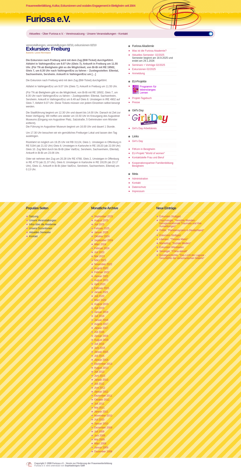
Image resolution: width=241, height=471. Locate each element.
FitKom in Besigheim (143, 149)
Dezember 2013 (103, 363)
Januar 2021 (101, 292)
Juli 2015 (99, 343)
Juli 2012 (99, 383)
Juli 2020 (99, 296)
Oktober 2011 (102, 399)
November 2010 (103, 415)
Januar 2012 (101, 391)
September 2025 (103, 216)
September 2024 (103, 240)
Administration (140, 178)
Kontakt (136, 182)
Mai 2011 (99, 407)
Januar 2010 (101, 423)
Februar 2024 (101, 248)
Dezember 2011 (103, 395)
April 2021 (100, 284)
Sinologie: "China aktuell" (173, 251)
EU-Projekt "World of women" (148, 153)
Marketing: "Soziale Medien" (175, 243)
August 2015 (101, 339)
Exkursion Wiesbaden (171, 247)
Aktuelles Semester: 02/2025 (148, 54)
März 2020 (100, 300)
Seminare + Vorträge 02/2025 (148, 65)
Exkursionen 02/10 (85, 45)
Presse (136, 102)
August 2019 (101, 304)
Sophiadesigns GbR (75, 465)
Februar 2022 (101, 272)
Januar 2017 (101, 328)
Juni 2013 (99, 375)
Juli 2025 (99, 224)
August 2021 (101, 280)
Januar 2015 (101, 351)
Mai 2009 (99, 439)
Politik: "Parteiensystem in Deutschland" (181, 230)
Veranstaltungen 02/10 (60, 45)
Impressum (138, 191)
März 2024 (100, 244)
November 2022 (103, 264)
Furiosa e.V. (48, 19)
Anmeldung (138, 73)
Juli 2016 (99, 331)
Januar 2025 (101, 232)
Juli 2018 (99, 316)
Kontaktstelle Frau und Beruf (148, 157)
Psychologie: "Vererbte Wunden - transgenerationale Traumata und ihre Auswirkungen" (180, 223)
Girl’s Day (137, 141)
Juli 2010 (99, 419)
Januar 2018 (101, 320)
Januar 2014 (101, 359)
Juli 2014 (99, 355)
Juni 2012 (99, 387)
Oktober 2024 (102, 236)
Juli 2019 (99, 308)
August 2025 (101, 220)
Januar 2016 (101, 335)
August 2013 (101, 367)
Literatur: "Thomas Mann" (173, 239)
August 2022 (101, 268)
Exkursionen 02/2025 (144, 69)
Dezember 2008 (103, 451)
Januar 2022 (101, 276)
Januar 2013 (101, 379)
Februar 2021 (101, 288)
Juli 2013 (99, 371)
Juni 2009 (99, 435)
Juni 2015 (99, 347)
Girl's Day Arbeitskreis (144, 128)
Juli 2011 (99, 403)
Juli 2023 (99, 252)
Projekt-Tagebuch (142, 98)
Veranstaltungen (36, 45)
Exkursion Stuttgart (170, 216)
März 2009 (100, 443)
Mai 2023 (99, 256)
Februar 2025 (101, 228)
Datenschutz (139, 187)
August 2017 (101, 324)
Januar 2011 (101, 411)
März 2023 (100, 260)
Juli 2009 (99, 431)
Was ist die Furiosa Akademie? (149, 50)
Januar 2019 (101, 312)
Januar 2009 (101, 447)
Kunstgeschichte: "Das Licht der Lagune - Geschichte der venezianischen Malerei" (182, 257)
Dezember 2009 (103, 427)
